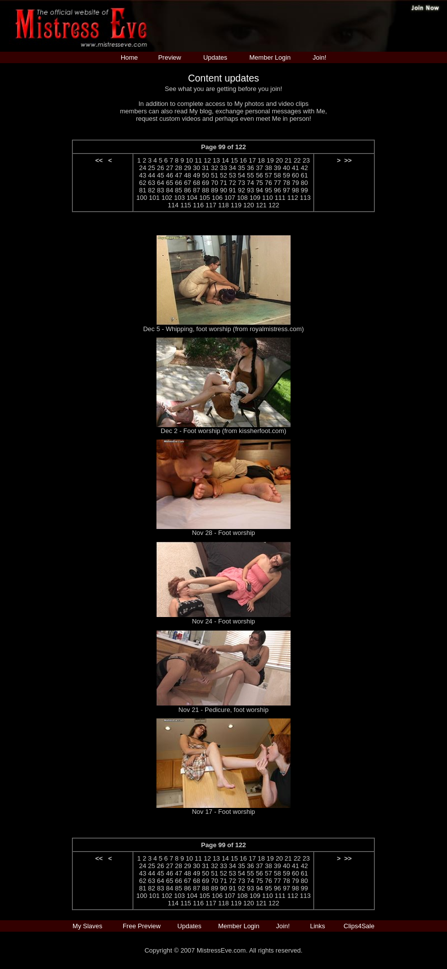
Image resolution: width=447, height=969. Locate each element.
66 (178, 182)
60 (295, 175)
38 (268, 168)
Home (129, 57)
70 (214, 182)
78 (286, 182)
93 (250, 190)
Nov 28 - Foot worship (223, 532)
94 (259, 190)
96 (277, 190)
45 (160, 175)
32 (214, 168)
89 (214, 190)
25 (151, 168)
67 (187, 182)
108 (242, 197)
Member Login (270, 57)
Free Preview (142, 926)
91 (232, 190)
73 (241, 182)
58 (277, 175)
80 (304, 182)
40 (286, 168)
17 (252, 160)
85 (178, 190)
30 (196, 168)
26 (160, 168)
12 (207, 160)
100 (142, 197)
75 (259, 182)
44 (151, 175)
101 (154, 197)
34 (232, 168)
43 (142, 175)
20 (279, 160)
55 (250, 175)
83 (160, 190)
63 (151, 182)
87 (196, 190)
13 (216, 160)
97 (286, 190)
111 (280, 197)
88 (205, 190)
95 (268, 190)
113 (305, 197)
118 (223, 205)
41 (295, 168)
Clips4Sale (359, 926)
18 (261, 160)
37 (259, 168)
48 (187, 175)
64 (160, 182)
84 (169, 190)
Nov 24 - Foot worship (223, 621)
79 (295, 182)
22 (297, 160)
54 (241, 175)
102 (166, 197)
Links (317, 926)
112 (292, 197)
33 (223, 168)
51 (214, 175)
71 (223, 182)
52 (223, 175)
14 (225, 160)
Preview (169, 57)
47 (178, 175)
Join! (319, 57)
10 (189, 160)
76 (268, 182)
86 (187, 190)
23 (305, 160)
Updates (215, 57)
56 (259, 175)
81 (142, 190)
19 (270, 160)
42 (304, 168)
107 (229, 197)
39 (277, 168)
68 (196, 182)
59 (286, 175)
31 (205, 168)
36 (250, 168)
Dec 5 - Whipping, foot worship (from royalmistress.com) (223, 329)
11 (198, 160)
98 (295, 190)
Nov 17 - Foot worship (223, 811)
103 (179, 197)
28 (178, 168)
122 (273, 205)
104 (192, 197)
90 (223, 190)
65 (169, 182)
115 (185, 205)
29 (187, 168)
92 (241, 190)
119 (235, 205)
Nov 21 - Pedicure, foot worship (223, 709)
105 (204, 197)
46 (169, 175)
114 (173, 205)
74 (250, 182)
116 (198, 205)
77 (277, 182)
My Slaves (88, 926)
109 (254, 197)
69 (205, 182)
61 (304, 175)
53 (232, 175)
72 (232, 182)
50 (205, 175)
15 (233, 160)
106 (217, 197)
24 (142, 168)
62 (142, 182)
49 (196, 175)
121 (261, 205)
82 (151, 190)
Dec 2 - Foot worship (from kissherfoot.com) (224, 431)
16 (243, 160)
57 (268, 175)
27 (169, 168)
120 (248, 205)
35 (241, 168)
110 (267, 197)
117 (211, 205)
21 (288, 160)
